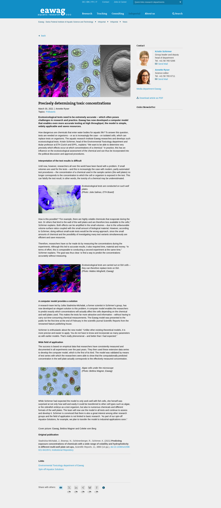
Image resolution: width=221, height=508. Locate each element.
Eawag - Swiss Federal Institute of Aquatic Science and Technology (65, 22)
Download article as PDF (150, 98)
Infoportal (134, 13)
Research (87, 13)
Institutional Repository (63, 450)
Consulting (118, 13)
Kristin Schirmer (163, 51)
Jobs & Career (120, 2)
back (43, 35)
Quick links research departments (158, 2)
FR (92, 2)
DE (83, 2)
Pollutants (50, 112)
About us (150, 13)
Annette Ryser (162, 70)
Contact (105, 2)
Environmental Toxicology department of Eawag (61, 465)
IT (96, 2)
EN (88, 2)
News (125, 22)
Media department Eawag (149, 89)
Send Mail (163, 64)
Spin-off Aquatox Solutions (51, 469)
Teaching (102, 13)
